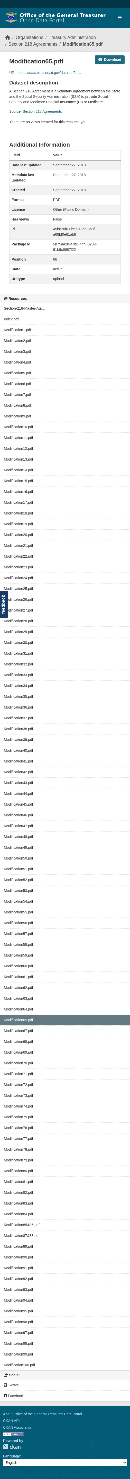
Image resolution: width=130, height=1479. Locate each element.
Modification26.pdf (18, 599)
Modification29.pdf (18, 632)
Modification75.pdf (18, 1117)
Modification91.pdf (18, 1268)
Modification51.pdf (18, 869)
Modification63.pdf (18, 998)
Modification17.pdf (18, 502)
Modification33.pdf (18, 675)
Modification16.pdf (18, 492)
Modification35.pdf (18, 696)
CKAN (12, 1446)
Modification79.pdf (18, 1160)
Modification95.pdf (18, 1311)
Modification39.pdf (18, 740)
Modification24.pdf (18, 578)
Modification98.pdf (18, 1343)
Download (109, 60)
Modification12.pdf (18, 448)
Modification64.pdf (18, 1009)
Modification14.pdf (18, 470)
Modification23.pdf (18, 567)
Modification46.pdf (18, 815)
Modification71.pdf (18, 1074)
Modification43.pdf (18, 783)
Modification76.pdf (18, 1128)
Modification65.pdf (83, 44)
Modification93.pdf (18, 1289)
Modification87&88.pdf (22, 1236)
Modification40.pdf (18, 750)
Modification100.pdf (19, 1365)
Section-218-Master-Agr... (24, 308)
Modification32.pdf (18, 664)
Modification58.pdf (18, 944)
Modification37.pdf (18, 718)
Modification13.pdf (18, 459)
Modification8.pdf (17, 405)
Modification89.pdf (18, 1246)
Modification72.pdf (18, 1085)
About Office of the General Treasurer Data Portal (42, 1414)
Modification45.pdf (18, 804)
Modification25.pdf (18, 589)
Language (11, 1456)
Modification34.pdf (18, 686)
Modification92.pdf (18, 1279)
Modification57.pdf (18, 934)
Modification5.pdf (17, 373)
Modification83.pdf (18, 1203)
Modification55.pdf (18, 912)
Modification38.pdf (18, 729)
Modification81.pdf (18, 1182)
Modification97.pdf (18, 1333)
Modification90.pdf (18, 1257)
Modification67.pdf (18, 1031)
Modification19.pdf (18, 524)
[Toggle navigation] (119, 18)
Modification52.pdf (18, 880)
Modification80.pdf (18, 1171)
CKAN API (11, 1421)
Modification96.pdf (18, 1322)
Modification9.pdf (17, 416)
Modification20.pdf (18, 535)
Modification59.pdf (18, 955)
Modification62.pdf (18, 988)
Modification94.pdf (18, 1300)
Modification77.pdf (18, 1139)
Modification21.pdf (18, 545)
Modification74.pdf (18, 1106)
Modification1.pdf (17, 330)
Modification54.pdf (18, 901)
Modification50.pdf (18, 858)
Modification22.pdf (18, 556)
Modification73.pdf (18, 1095)
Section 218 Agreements (33, 44)
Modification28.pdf (18, 621)
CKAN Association (17, 1427)
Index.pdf (11, 319)
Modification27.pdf (18, 610)
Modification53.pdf (18, 891)
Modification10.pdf (18, 427)
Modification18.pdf (18, 513)
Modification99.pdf (18, 1354)
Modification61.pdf (18, 977)
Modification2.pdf (17, 341)
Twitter (11, 1385)
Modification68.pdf (18, 1041)
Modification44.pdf (18, 793)
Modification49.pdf (18, 847)
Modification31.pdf (18, 653)
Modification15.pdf (18, 481)
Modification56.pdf (18, 923)
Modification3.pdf (17, 351)
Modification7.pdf (17, 395)
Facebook (14, 1396)
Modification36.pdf (18, 707)
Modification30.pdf (18, 643)
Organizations (29, 37)
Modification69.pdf (18, 1052)
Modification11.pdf (18, 438)
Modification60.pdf (18, 966)
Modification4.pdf (17, 362)
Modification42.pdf (18, 772)
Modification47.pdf (18, 826)
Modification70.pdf (18, 1063)
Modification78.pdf (18, 1149)
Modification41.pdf (18, 761)
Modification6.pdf (17, 384)
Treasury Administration (72, 37)
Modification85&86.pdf (22, 1225)
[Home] (7, 37)
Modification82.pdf (18, 1192)
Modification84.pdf (18, 1214)
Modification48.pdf (18, 837)
